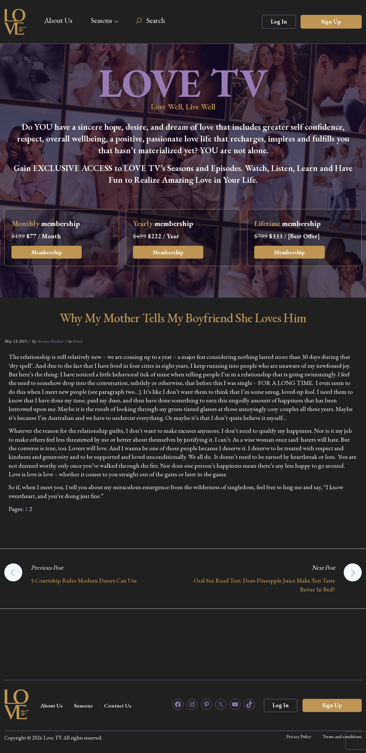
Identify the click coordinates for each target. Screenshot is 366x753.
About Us (58, 20)
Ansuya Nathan (50, 341)
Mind (77, 341)
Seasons (101, 20)
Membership (47, 252)
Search (155, 20)
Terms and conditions (342, 736)
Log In (279, 21)
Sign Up (331, 21)
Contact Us (120, 705)
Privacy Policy (298, 736)
